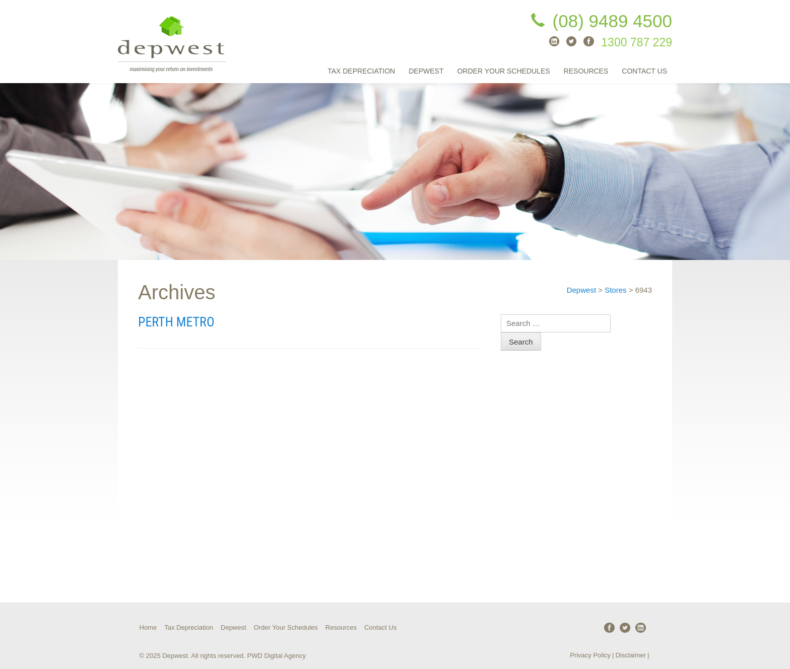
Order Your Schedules (503, 71)
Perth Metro (176, 321)
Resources (586, 71)
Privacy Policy (590, 655)
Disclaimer (630, 655)
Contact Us (644, 71)
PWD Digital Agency (276, 655)
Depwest (426, 71)
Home (148, 627)
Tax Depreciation (361, 71)
